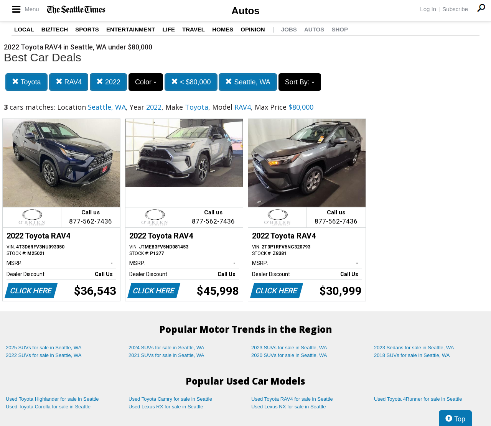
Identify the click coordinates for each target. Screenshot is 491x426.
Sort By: (300, 82)
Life (168, 29)
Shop (339, 29)
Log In (428, 9)
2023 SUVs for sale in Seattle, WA (289, 347)
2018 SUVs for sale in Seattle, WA (412, 355)
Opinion (253, 29)
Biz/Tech (54, 29)
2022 (108, 82)
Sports (87, 29)
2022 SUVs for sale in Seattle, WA (44, 355)
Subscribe (455, 9)
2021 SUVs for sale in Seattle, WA (166, 355)
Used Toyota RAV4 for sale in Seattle (292, 399)
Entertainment (130, 29)
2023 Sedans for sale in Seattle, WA (414, 347)
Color (146, 82)
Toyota (26, 82)
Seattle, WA (247, 82)
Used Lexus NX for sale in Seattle (288, 407)
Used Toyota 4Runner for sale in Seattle (418, 399)
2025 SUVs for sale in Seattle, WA (44, 347)
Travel (193, 29)
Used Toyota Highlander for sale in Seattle (52, 399)
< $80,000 (191, 82)
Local (24, 29)
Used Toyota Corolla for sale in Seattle (48, 407)
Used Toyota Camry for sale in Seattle (170, 399)
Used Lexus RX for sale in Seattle (166, 407)
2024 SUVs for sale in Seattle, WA (166, 347)
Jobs (289, 29)
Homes (222, 29)
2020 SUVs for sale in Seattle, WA (289, 355)
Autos (245, 10)
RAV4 (69, 82)
